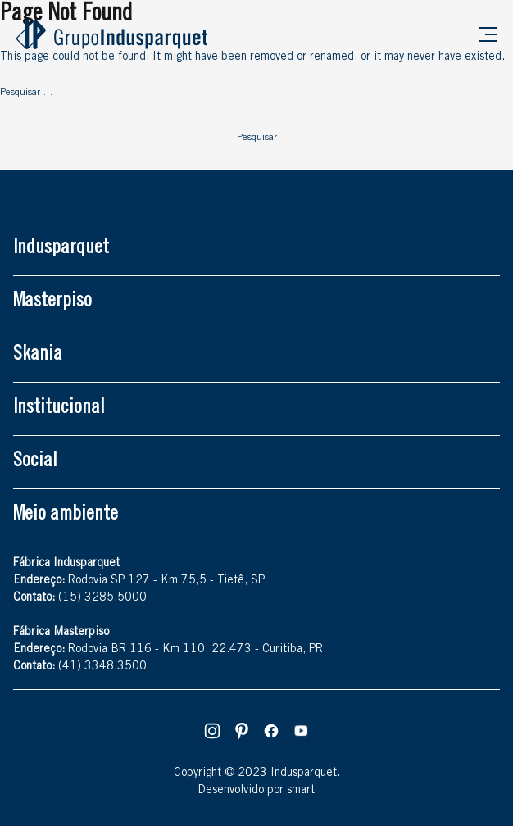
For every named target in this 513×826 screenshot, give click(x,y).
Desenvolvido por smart (256, 790)
